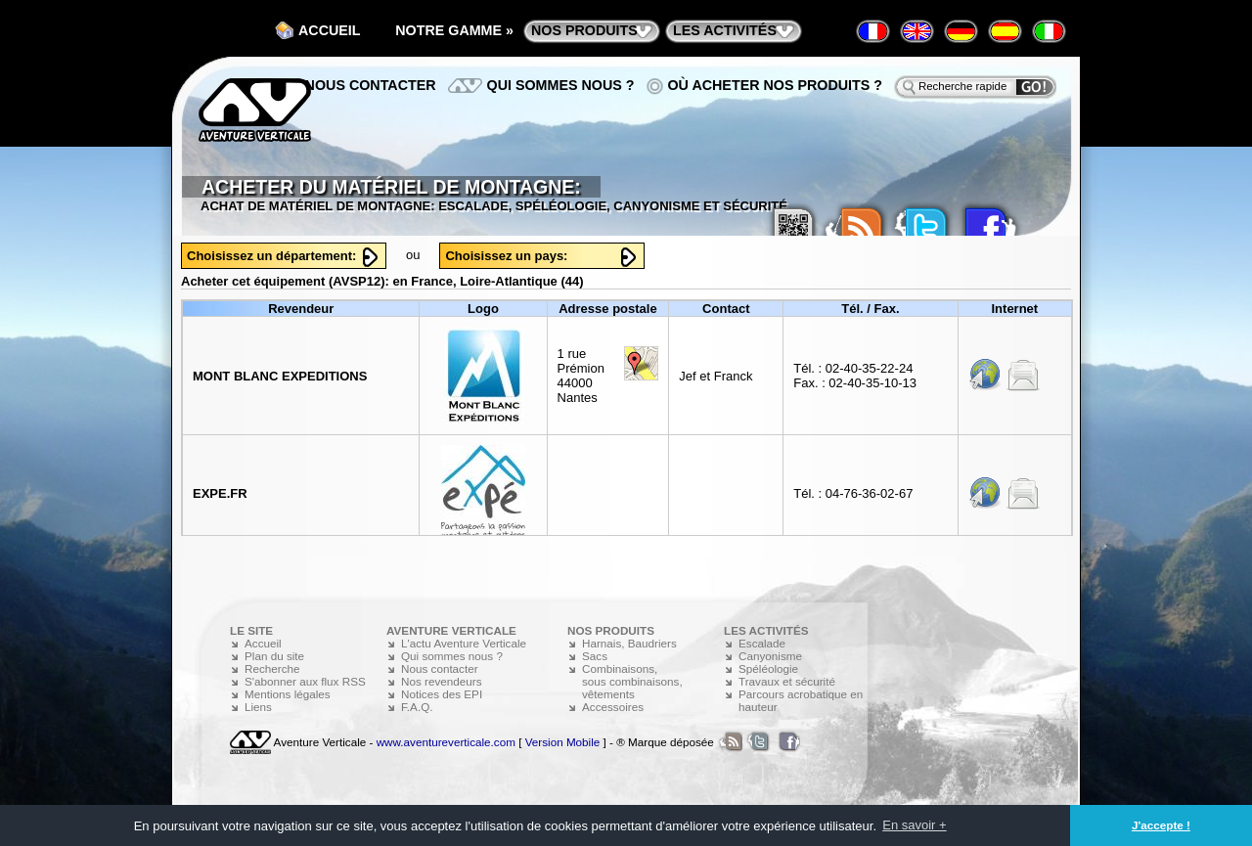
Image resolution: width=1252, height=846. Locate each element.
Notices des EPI (441, 694)
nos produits (584, 30)
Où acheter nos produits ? (775, 85)
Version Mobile (563, 741)
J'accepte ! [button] (1161, 825)
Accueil (329, 30)
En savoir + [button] (914, 825)
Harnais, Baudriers (629, 643)
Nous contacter (370, 85)
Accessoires (613, 706)
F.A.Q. (416, 706)
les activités (725, 30)
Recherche (272, 668)
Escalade (761, 643)
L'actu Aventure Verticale (463, 643)
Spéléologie (768, 668)
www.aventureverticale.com (446, 741)
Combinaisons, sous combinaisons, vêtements (632, 681)
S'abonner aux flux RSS (305, 681)
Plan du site (274, 655)
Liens (258, 706)
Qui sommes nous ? (561, 85)
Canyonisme (770, 655)
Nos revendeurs (441, 681)
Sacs (594, 655)
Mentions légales (288, 694)
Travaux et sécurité (786, 681)
